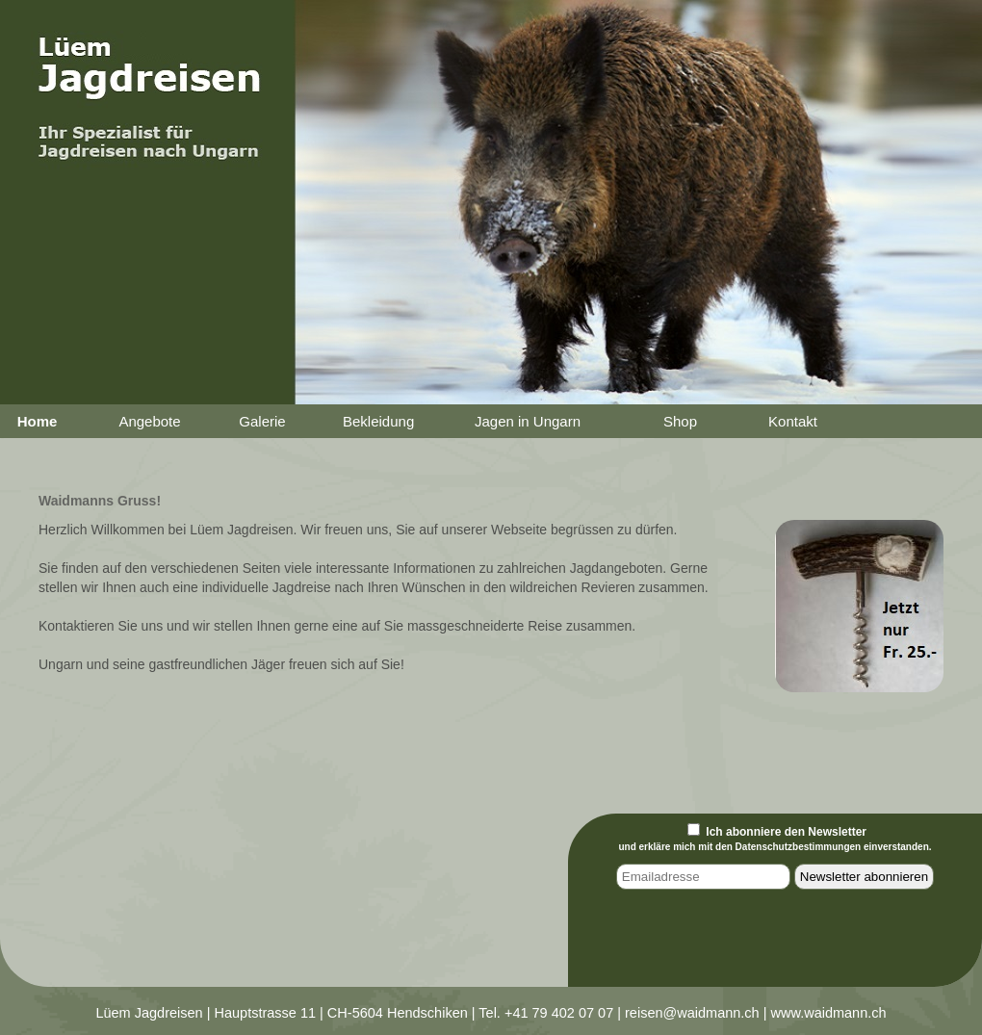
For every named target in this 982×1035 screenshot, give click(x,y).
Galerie (262, 421)
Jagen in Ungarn (528, 421)
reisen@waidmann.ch (692, 1013)
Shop (680, 421)
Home (37, 421)
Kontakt (792, 421)
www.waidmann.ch (829, 1013)
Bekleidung (378, 421)
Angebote (149, 421)
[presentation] (777, 941)
